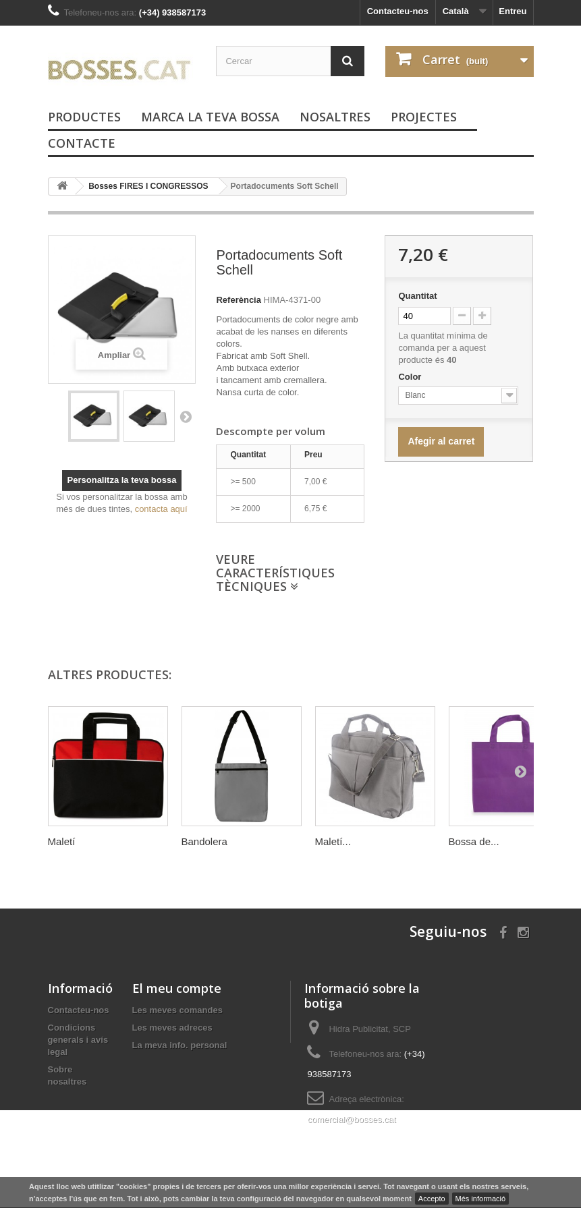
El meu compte (176, 988)
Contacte (81, 143)
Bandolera (204, 841)
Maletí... (333, 841)
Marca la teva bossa (210, 117)
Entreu (512, 11)
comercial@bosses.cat (351, 1119)
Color (411, 377)
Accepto (431, 1199)
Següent (185, 416)
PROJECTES (424, 117)
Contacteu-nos (397, 11)
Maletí (62, 841)
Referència (238, 300)
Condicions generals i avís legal (78, 1040)
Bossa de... (474, 841)
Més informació (480, 1199)
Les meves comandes (177, 1010)
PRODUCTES (84, 117)
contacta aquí (161, 509)
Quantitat (417, 296)
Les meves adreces (172, 1028)
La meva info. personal (179, 1045)
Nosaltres (335, 117)
